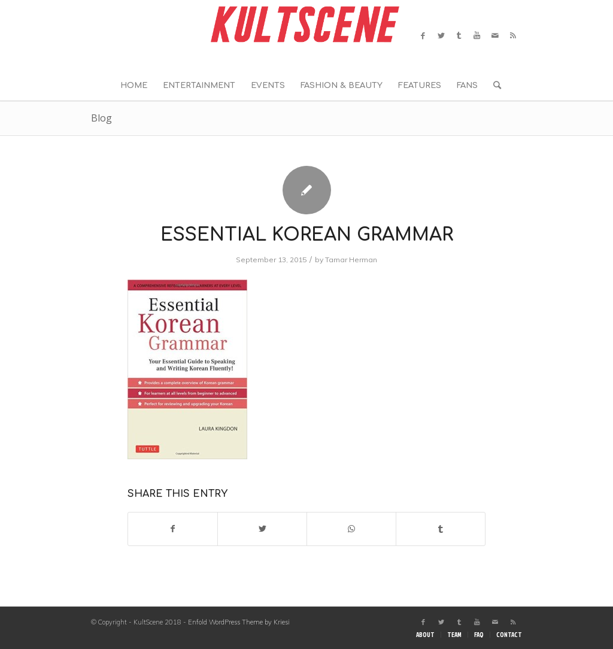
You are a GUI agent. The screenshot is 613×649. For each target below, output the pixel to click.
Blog (101, 118)
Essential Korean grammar (306, 235)
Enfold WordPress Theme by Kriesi (239, 622)
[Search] (493, 86)
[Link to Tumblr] (459, 35)
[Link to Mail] (495, 35)
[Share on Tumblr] (440, 528)
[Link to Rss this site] (513, 35)
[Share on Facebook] (172, 528)
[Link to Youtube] (477, 35)
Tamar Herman (351, 259)
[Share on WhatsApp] (351, 528)
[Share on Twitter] (262, 528)
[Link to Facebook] (423, 35)
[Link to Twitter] (441, 35)
